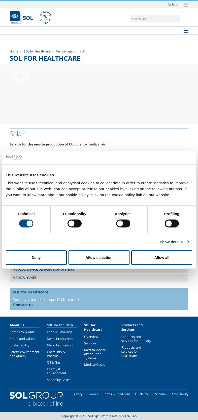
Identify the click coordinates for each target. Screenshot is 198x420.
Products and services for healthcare (131, 351)
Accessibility (179, 394)
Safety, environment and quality (24, 354)
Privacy (77, 394)
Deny (36, 257)
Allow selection (98, 257)
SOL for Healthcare (37, 51)
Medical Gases (94, 364)
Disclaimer (142, 394)
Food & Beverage (59, 332)
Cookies (92, 394)
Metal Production (60, 338)
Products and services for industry (136, 338)
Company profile (22, 332)
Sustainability (20, 345)
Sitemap (160, 394)
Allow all (161, 257)
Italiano (173, 4)
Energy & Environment (56, 371)
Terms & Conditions (116, 394)
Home (14, 51)
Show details (171, 241)
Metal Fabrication (60, 345)
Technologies (65, 51)
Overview (91, 336)
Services (90, 343)
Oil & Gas (53, 362)
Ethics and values (22, 338)
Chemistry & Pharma (56, 354)
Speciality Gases (58, 379)
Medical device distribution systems (95, 354)
